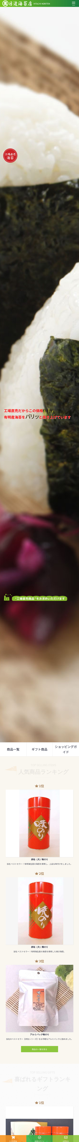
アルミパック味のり (39, 1034)
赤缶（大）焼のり (39, 947)
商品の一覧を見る (39, 1049)
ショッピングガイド (66, 749)
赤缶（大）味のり (39, 859)
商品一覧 (13, 749)
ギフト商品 (39, 749)
